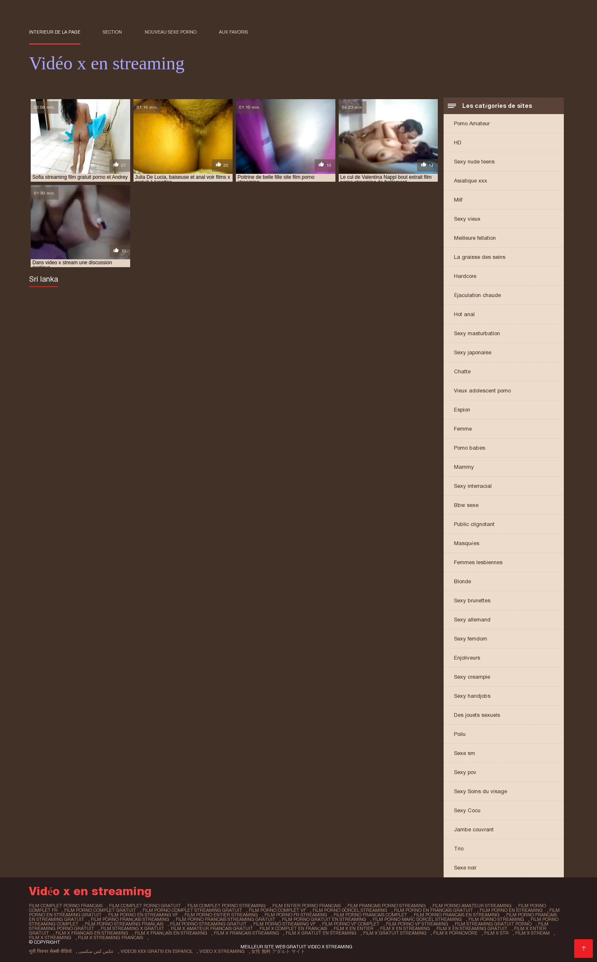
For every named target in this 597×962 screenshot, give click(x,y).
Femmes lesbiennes (478, 562)
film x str (496, 932)
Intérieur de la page (54, 31)
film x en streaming (405, 928)
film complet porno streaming (226, 905)
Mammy (464, 467)
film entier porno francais (306, 905)
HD (457, 142)
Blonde (462, 581)
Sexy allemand (472, 619)
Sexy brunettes (472, 600)
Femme (463, 429)
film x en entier (354, 928)
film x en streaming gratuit (472, 928)
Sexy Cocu (467, 810)
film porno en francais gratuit (433, 910)
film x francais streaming (246, 932)
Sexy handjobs (472, 696)
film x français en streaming (171, 932)
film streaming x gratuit (132, 928)
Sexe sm (464, 753)
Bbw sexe (466, 505)
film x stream (532, 932)
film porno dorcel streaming (350, 910)
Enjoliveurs (467, 658)
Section (112, 31)
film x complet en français (293, 928)
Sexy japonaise (472, 352)
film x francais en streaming (92, 932)
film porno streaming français (124, 923)
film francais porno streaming (386, 905)
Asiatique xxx (470, 181)
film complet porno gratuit (145, 905)
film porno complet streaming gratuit (192, 910)
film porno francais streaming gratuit (225, 919)
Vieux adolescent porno (482, 390)
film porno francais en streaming (457, 914)
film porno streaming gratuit (208, 923)
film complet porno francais (65, 905)
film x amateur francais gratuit (212, 928)
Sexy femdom (470, 639)
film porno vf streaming (417, 923)
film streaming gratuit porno (493, 923)
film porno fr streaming (296, 914)
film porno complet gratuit (100, 910)
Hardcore (465, 276)
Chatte (462, 371)
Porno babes (469, 448)
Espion (462, 410)
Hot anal (464, 314)
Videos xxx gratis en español (157, 951)
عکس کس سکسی (96, 951)
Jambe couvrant (474, 829)
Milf (458, 200)
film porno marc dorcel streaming (417, 919)
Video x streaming (222, 951)
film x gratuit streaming (395, 932)
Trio (459, 848)
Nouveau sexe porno (171, 31)
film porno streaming (496, 919)
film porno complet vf (277, 910)
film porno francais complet (370, 914)
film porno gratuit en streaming (324, 919)
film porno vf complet (350, 923)
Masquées (466, 543)
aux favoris (233, 31)
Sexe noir (465, 868)
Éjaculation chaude (477, 295)
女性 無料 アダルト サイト (278, 951)
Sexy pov (465, 772)
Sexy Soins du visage (480, 791)
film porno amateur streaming (472, 905)
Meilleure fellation (475, 238)
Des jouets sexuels (477, 715)
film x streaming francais (110, 937)
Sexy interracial (473, 486)
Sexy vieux (467, 219)
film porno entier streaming (221, 914)
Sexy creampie (472, 677)
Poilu (460, 734)
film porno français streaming (130, 919)
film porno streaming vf (284, 923)
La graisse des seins (479, 257)
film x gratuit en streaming (321, 932)
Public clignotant (474, 524)
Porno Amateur (472, 123)
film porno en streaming (511, 910)
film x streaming (50, 937)
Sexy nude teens (474, 161)
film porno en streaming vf (143, 914)
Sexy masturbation (477, 333)
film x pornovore (455, 932)
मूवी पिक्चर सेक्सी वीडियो (50, 951)
